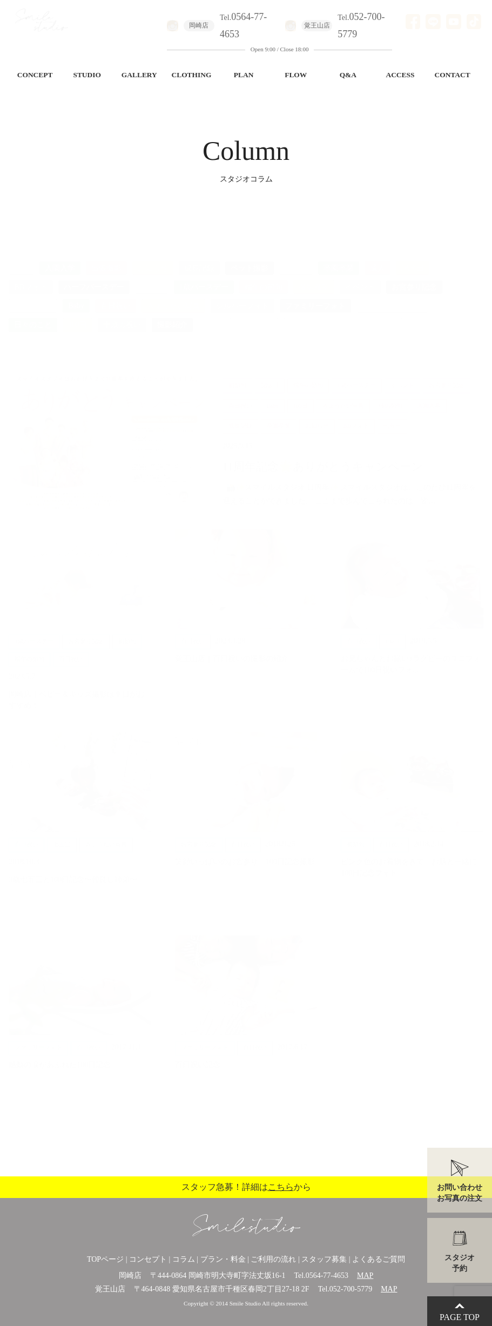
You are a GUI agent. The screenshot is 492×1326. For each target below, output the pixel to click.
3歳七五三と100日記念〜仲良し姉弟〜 (73, 869)
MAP (365, 1275)
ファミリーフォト (315, 295)
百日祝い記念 (197, 1054)
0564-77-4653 (327, 1275)
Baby (76, 295)
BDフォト (30, 276)
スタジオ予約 (459, 1263)
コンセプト (148, 1259)
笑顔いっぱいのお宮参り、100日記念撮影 (245, 851)
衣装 (211, 315)
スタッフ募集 (324, 1259)
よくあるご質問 (378, 1259)
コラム (183, 1259)
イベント (360, 276)
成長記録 (199, 257)
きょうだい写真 (173, 295)
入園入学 (60, 257)
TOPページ (105, 1259)
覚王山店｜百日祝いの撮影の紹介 (231, 648)
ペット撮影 (249, 257)
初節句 (151, 276)
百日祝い (115, 295)
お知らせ (153, 257)
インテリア (254, 315)
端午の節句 (263, 276)
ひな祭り (304, 315)
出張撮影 (106, 257)
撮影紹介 (172, 315)
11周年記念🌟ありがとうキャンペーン (328, 455)
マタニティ (33, 295)
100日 (77, 315)
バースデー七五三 (392, 295)
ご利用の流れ (273, 1259)
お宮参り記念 (414, 276)
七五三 (296, 257)
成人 (377, 257)
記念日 (412, 257)
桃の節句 (382, 315)
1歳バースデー (203, 276)
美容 (343, 315)
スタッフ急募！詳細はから (246, 1187)
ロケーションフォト (48, 333)
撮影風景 (314, 276)
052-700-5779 (350, 1289)
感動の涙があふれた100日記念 (60, 1054)
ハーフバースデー (94, 276)
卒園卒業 (338, 257)
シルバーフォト (242, 295)
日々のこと (33, 315)
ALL (21, 257)
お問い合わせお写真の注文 (459, 1192)
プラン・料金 (223, 1259)
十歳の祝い (122, 315)
